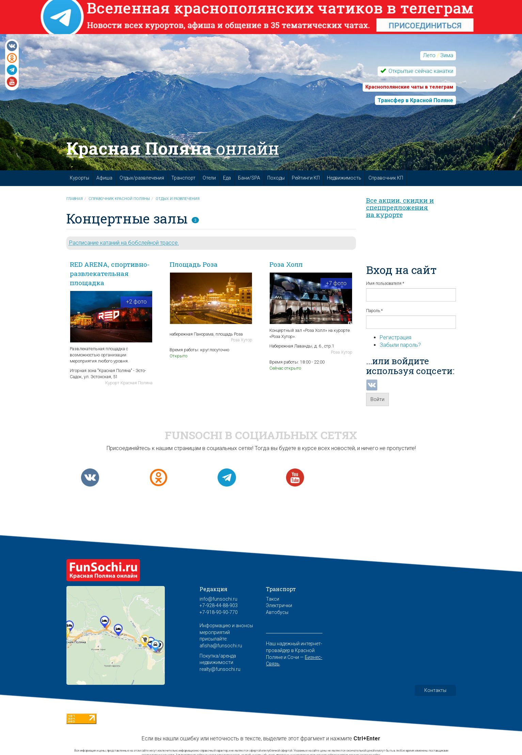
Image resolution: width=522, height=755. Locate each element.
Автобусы (277, 612)
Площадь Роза (194, 264)
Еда (227, 178)
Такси (272, 599)
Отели (209, 178)
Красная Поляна (172, 148)
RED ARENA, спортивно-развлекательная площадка (109, 273)
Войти (377, 399)
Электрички (279, 605)
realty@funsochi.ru (220, 669)
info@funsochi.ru (218, 599)
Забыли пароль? (400, 345)
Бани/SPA (249, 178)
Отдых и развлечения (178, 199)
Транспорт (183, 178)
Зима (446, 55)
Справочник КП (385, 178)
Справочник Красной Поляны (119, 199)
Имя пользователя (385, 283)
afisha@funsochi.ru (221, 645)
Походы (276, 178)
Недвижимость (344, 178)
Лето (429, 55)
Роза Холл (286, 264)
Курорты (79, 178)
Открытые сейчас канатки (420, 71)
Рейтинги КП (306, 178)
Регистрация (395, 337)
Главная (74, 199)
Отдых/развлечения (142, 178)
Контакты (435, 690)
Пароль (374, 310)
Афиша (104, 178)
